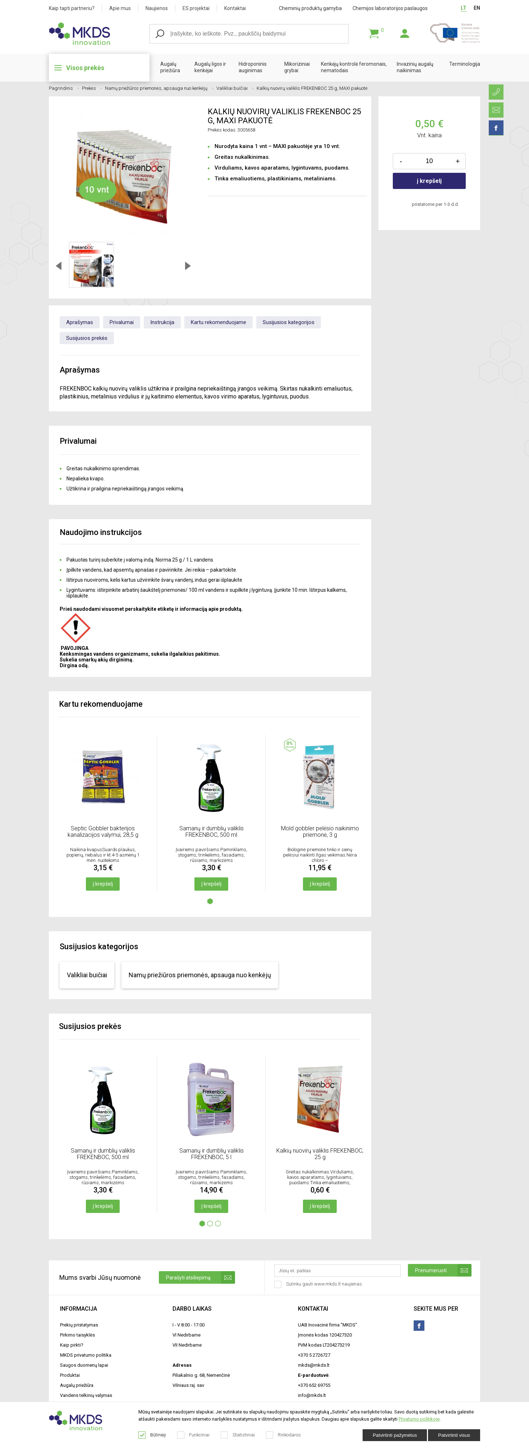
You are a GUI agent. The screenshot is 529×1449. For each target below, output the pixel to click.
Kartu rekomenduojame (218, 322)
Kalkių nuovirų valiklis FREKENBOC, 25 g (319, 1153)
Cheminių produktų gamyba (310, 8)
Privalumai (122, 322)
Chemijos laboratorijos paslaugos (390, 8)
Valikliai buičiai (234, 88)
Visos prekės (85, 67)
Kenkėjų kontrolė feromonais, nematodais (354, 67)
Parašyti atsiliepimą (200, 1277)
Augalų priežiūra (170, 67)
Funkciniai (193, 1435)
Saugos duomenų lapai (84, 1365)
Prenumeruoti (443, 1270)
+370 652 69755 (314, 1385)
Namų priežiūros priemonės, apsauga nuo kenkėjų (159, 88)
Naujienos (157, 8)
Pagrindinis (64, 88)
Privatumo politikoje (419, 1419)
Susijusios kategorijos (288, 322)
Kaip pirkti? (71, 1345)
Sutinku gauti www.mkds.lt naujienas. (319, 1284)
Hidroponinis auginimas (253, 67)
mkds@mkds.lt (314, 1365)
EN (477, 8)
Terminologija (464, 64)
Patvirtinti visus (454, 1435)
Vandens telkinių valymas (86, 1395)
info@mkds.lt (312, 1395)
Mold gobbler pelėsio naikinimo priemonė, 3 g (320, 831)
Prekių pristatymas (79, 1325)
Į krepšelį (103, 884)
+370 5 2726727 (314, 1355)
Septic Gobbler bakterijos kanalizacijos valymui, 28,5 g (103, 831)
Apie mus (120, 8)
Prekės (92, 88)
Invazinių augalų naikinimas (415, 67)
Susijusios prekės (86, 338)
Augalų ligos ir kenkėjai (210, 67)
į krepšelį (429, 180)
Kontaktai (235, 8)
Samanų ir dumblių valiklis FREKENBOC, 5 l (211, 1153)
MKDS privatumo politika (85, 1355)
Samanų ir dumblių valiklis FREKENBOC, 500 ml (211, 831)
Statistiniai (238, 1435)
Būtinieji (152, 1435)
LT (463, 8)
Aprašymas (79, 322)
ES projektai (196, 8)
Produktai (70, 1375)
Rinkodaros (283, 1435)
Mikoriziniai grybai (297, 67)
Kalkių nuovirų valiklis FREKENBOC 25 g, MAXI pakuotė (312, 88)
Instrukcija (162, 322)
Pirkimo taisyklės (77, 1335)
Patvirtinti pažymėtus (395, 1435)
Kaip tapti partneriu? (72, 8)
